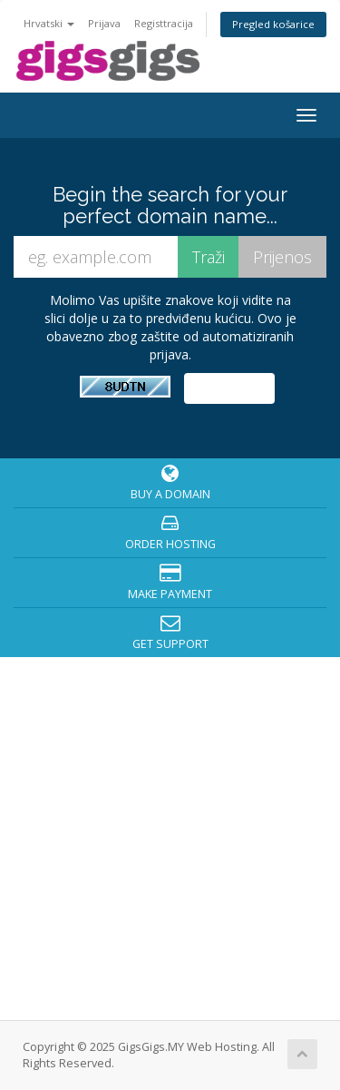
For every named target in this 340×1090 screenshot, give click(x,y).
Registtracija (163, 23)
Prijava (104, 23)
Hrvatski (49, 23)
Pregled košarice (273, 24)
